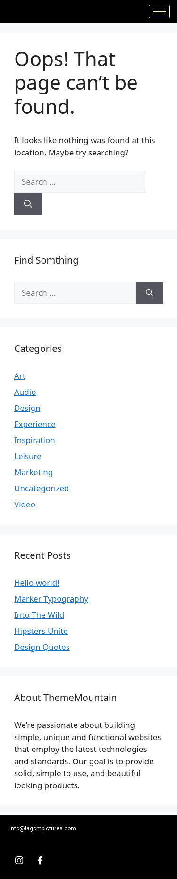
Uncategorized (41, 488)
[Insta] (19, 860)
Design (27, 407)
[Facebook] (40, 860)
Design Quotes (42, 646)
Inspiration (34, 440)
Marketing (33, 472)
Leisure (28, 456)
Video (24, 504)
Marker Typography (51, 598)
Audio (25, 391)
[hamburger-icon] (159, 11)
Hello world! (36, 582)
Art (19, 375)
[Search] (28, 204)
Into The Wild (39, 614)
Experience (35, 423)
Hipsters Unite (41, 630)
